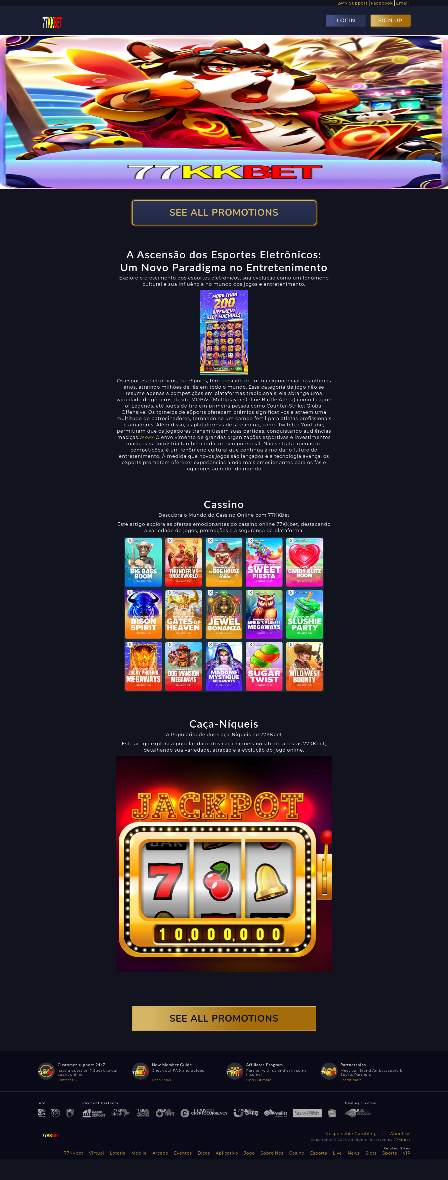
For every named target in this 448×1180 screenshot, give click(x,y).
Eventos (183, 1153)
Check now (161, 1080)
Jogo (249, 1153)
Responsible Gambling (351, 1133)
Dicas (204, 1153)
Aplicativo (227, 1153)
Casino (297, 1153)
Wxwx (146, 437)
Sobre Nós (272, 1153)
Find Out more (259, 1080)
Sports (389, 1153)
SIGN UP (390, 20)
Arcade (161, 1153)
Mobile (139, 1153)
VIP (407, 1153)
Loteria (118, 1153)
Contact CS (67, 1080)
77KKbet (402, 1139)
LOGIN (346, 20)
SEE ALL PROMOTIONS (224, 212)
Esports (318, 1153)
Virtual (96, 1153)
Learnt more (351, 1080)
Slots (371, 1153)
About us (400, 1133)
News (354, 1153)
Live (337, 1153)
